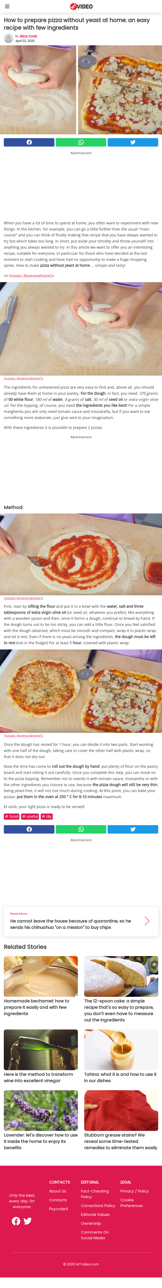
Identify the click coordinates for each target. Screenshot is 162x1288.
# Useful (30, 816)
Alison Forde (28, 36)
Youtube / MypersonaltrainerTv (31, 275)
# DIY (47, 816)
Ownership (91, 1223)
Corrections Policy (98, 1205)
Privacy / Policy (134, 1191)
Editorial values (95, 1214)
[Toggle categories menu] (7, 6)
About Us (57, 1191)
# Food (11, 816)
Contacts (58, 1200)
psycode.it (58, 1208)
